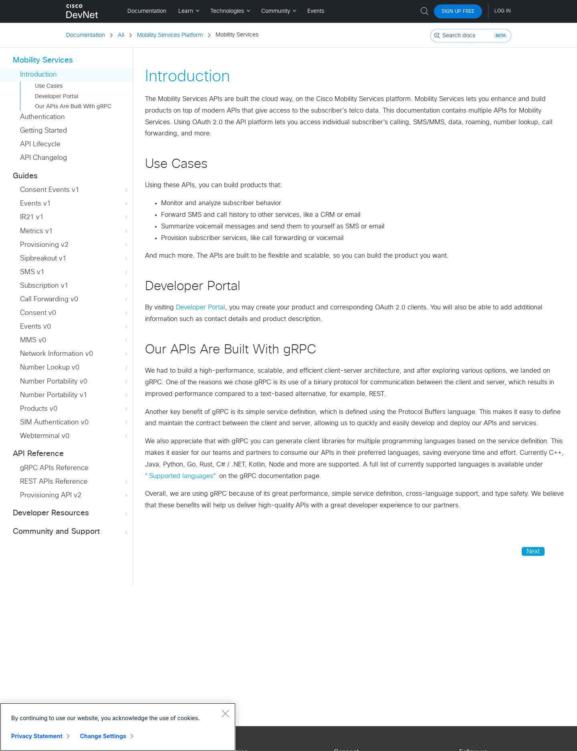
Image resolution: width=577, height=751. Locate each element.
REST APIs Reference (74, 481)
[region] (118, 727)
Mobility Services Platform (170, 35)
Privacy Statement (37, 736)
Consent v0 (74, 313)
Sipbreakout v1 (74, 258)
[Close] (225, 713)
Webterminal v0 (74, 436)
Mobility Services (43, 60)
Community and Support (71, 532)
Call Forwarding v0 (74, 299)
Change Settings (103, 736)
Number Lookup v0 (74, 367)
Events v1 (74, 203)
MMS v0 (74, 340)
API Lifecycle (40, 144)
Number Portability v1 (74, 395)
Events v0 (74, 326)
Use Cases (49, 86)
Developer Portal (56, 96)
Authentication (42, 117)
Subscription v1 (74, 286)
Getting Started (43, 130)
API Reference (38, 454)
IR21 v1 (74, 217)
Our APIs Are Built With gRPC (73, 106)
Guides (25, 176)
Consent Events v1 (74, 190)
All (121, 35)
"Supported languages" (181, 476)
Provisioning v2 (74, 245)
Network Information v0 (74, 354)
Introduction (38, 74)
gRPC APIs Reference (54, 468)
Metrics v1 (74, 231)
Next (533, 551)
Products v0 (74, 409)
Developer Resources (71, 513)
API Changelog (43, 158)
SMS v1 (74, 272)
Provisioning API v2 (74, 495)
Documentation (85, 35)
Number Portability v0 (74, 381)
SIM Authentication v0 (74, 422)
